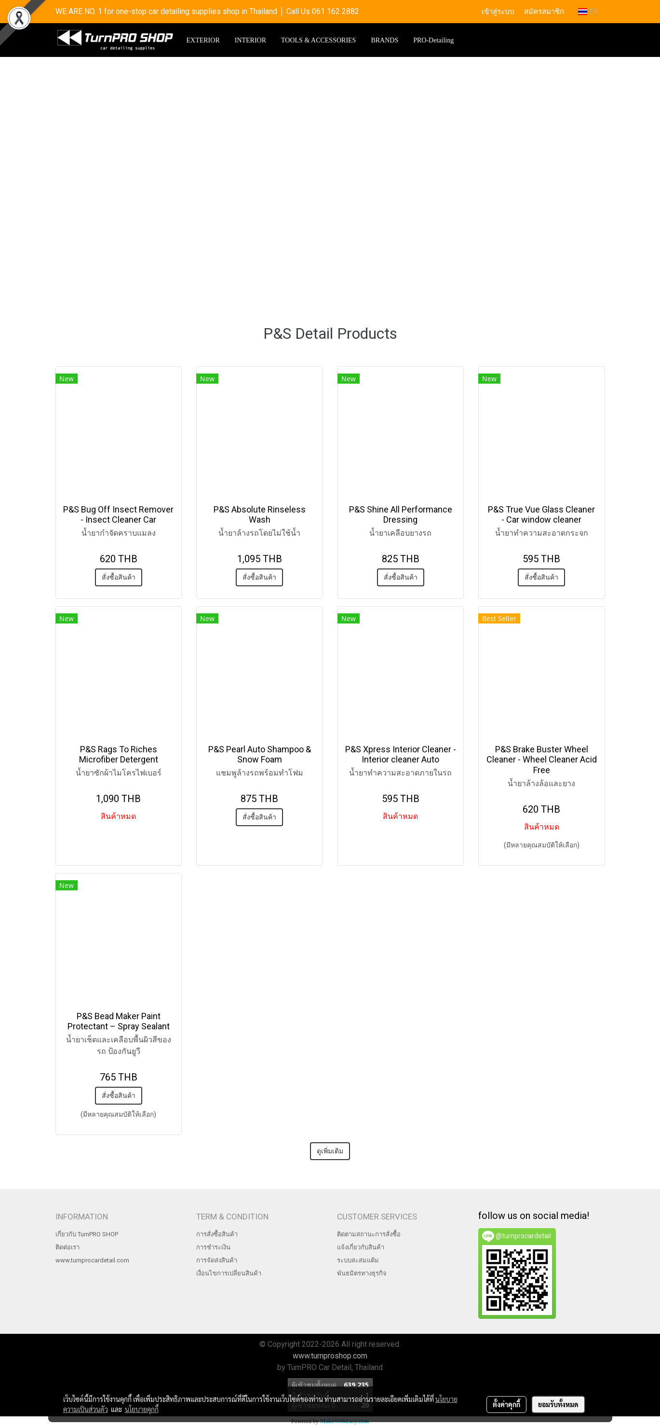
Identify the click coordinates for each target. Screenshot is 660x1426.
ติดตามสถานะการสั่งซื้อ (369, 1234)
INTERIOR (250, 40)
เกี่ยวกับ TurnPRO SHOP (86, 1234)
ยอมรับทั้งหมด (558, 1404)
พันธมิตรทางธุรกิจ (362, 1273)
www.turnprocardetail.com (92, 1260)
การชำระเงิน (213, 1247)
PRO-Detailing (433, 40)
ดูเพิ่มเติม (330, 1151)
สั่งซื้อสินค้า (118, 577)
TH (588, 11)
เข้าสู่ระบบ (498, 11)
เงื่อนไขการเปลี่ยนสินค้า (228, 1273)
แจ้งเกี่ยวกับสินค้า (360, 1247)
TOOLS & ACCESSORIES (318, 40)
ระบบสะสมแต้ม (358, 1260)
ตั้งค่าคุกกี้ (506, 1404)
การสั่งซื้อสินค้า (217, 1234)
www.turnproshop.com (330, 1355)
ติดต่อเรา (67, 1247)
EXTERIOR (203, 40)
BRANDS (384, 40)
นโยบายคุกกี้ (142, 1409)
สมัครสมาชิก (544, 11)
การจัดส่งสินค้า (216, 1260)
